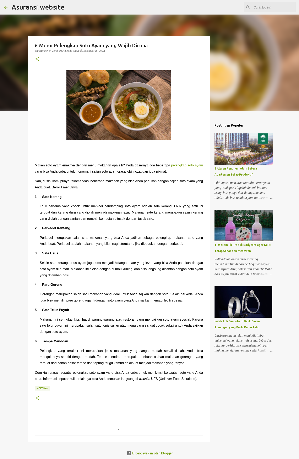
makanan (42, 388)
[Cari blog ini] (274, 7)
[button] (37, 59)
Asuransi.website (38, 7)
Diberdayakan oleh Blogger (149, 453)
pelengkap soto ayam (187, 165)
